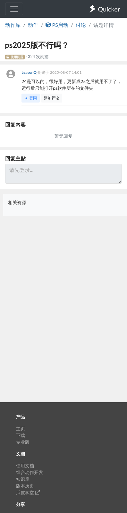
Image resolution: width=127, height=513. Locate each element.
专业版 (23, 442)
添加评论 (51, 98)
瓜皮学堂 (28, 492)
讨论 (81, 25)
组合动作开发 (29, 472)
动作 (33, 25)
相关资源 (17, 202)
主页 (20, 428)
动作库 (13, 25)
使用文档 (25, 465)
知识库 (23, 479)
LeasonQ (29, 72)
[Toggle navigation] (14, 9)
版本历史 (25, 485)
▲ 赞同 (30, 98)
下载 (20, 435)
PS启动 (57, 25)
